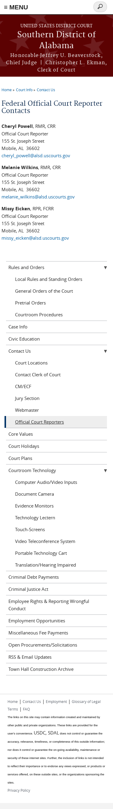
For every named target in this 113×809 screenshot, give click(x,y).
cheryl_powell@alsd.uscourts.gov (36, 155)
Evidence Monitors (34, 506)
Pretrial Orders (30, 303)
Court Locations (31, 363)
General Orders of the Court (44, 291)
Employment (56, 701)
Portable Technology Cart (41, 553)
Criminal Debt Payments (33, 577)
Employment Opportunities (36, 621)
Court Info (24, 89)
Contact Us (46, 89)
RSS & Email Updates (30, 657)
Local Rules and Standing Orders (48, 279)
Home (7, 89)
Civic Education (24, 339)
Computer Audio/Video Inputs (46, 482)
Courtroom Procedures (39, 314)
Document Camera (34, 494)
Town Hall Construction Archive (41, 669)
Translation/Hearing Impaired (45, 565)
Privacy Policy (19, 790)
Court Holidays (23, 446)
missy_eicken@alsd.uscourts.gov (35, 238)
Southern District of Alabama (56, 40)
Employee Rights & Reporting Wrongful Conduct (48, 604)
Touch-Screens (30, 529)
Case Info (17, 327)
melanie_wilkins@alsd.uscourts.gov (38, 197)
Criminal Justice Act (28, 589)
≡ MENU (16, 7)
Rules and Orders (26, 267)
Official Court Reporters (39, 422)
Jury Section (27, 398)
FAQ (26, 709)
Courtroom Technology (32, 470)
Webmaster (27, 410)
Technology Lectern (35, 517)
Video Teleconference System (45, 541)
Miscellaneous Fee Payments (38, 633)
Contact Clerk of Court (38, 374)
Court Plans (20, 458)
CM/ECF (23, 386)
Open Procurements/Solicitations (42, 645)
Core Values (20, 434)
